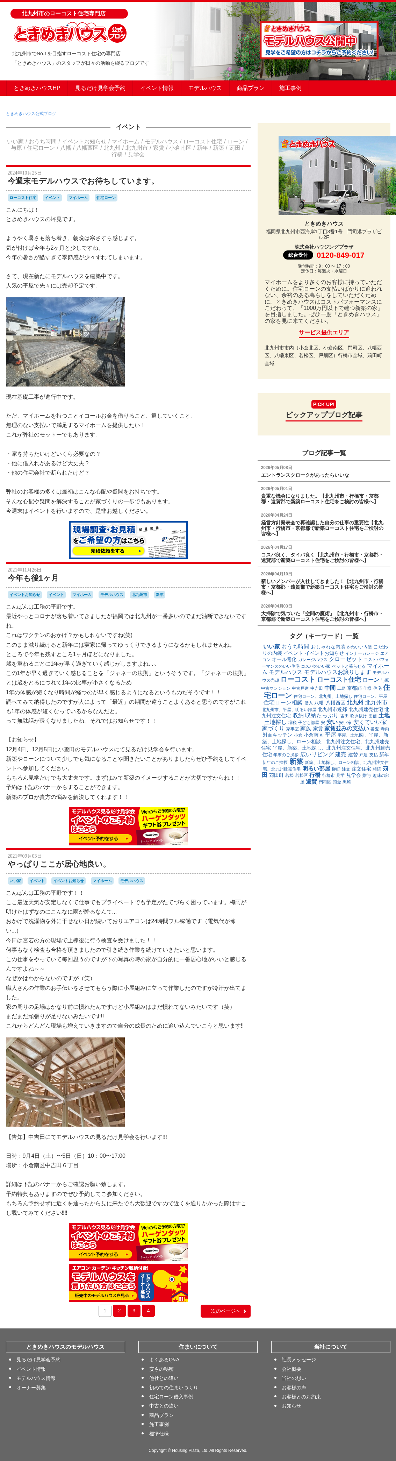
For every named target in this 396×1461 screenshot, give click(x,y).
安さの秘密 (161, 1369)
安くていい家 (370, 722)
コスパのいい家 (315, 666)
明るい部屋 (316, 769)
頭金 (337, 782)
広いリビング (317, 754)
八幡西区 (87, 148)
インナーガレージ (362, 653)
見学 (340, 775)
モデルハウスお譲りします (337, 672)
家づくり (273, 728)
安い (332, 722)
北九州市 (136, 148)
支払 (373, 754)
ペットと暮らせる (349, 666)
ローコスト (297, 679)
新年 (202, 148)
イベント (128, 126)
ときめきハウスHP (37, 88)
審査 (374, 728)
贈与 (366, 775)
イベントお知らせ (84, 141)
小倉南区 (180, 148)
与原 (16, 148)
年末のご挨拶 (285, 754)
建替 (353, 754)
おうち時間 (43, 141)
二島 (341, 688)
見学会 (136, 154)
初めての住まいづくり (173, 1387)
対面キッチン (277, 735)
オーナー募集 (31, 1387)
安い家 (345, 722)
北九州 (112, 148)
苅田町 (276, 775)
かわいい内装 (359, 647)
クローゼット (345, 659)
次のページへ (229, 1311)
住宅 (377, 688)
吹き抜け (358, 716)
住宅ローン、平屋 (370, 696)
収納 (298, 715)
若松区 (301, 775)
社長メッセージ (299, 1360)
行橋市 (328, 775)
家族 (305, 728)
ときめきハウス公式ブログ (31, 113)
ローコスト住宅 (202, 141)
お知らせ (291, 1406)
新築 (218, 148)
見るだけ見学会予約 (100, 88)
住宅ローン (41, 148)
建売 (340, 754)
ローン (236, 141)
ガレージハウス (312, 659)
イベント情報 (157, 88)
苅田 (234, 148)
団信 (372, 716)
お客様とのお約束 (301, 1396)
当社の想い (294, 1378)
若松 (289, 775)
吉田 (344, 716)
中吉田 (316, 688)
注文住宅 (361, 769)
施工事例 (290, 88)
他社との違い (163, 1378)
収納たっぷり (322, 715)
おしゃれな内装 (328, 647)
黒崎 (347, 782)
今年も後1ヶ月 (33, 578)
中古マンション (275, 688)
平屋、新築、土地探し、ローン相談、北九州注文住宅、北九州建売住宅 (325, 741)
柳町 (336, 769)
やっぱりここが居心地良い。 (59, 864)
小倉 (298, 735)
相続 (377, 769)
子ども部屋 (308, 722)
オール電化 (284, 659)
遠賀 (311, 782)
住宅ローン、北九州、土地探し (323, 696)
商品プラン (251, 88)
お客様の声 (294, 1387)
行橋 (117, 154)
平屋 (330, 735)
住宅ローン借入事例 (171, 1396)
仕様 (367, 688)
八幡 (65, 148)
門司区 (325, 782)
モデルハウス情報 (36, 1378)
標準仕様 (158, 1434)
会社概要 (291, 1369)
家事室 (292, 728)
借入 (308, 703)
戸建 (363, 754)
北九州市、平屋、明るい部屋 (289, 709)
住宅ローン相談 (283, 702)
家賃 (158, 148)
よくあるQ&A (164, 1360)
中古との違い (163, 1406)
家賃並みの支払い (346, 728)
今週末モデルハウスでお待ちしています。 (83, 181)
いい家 (15, 141)
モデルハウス (205, 88)
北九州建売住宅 (366, 709)
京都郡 (354, 688)
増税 (292, 722)
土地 (384, 715)
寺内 (385, 728)
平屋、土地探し (352, 735)
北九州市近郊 (332, 709)
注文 (346, 769)
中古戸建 (300, 688)
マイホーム (125, 141)
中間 (330, 688)
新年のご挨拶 (275, 762)
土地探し (275, 722)
